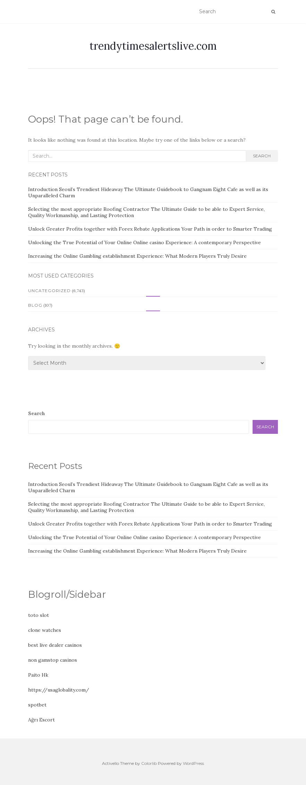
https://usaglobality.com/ (58, 690)
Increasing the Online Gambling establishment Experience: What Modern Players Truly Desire (137, 256)
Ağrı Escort (41, 720)
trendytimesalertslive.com (153, 46)
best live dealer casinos (55, 645)
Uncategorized (49, 290)
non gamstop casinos (52, 660)
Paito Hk (38, 675)
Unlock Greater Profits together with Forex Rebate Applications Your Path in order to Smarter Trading (150, 229)
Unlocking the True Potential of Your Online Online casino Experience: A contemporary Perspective (144, 242)
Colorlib (149, 763)
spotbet (37, 705)
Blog (35, 305)
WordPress (193, 763)
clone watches (44, 630)
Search (262, 155)
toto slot (38, 615)
